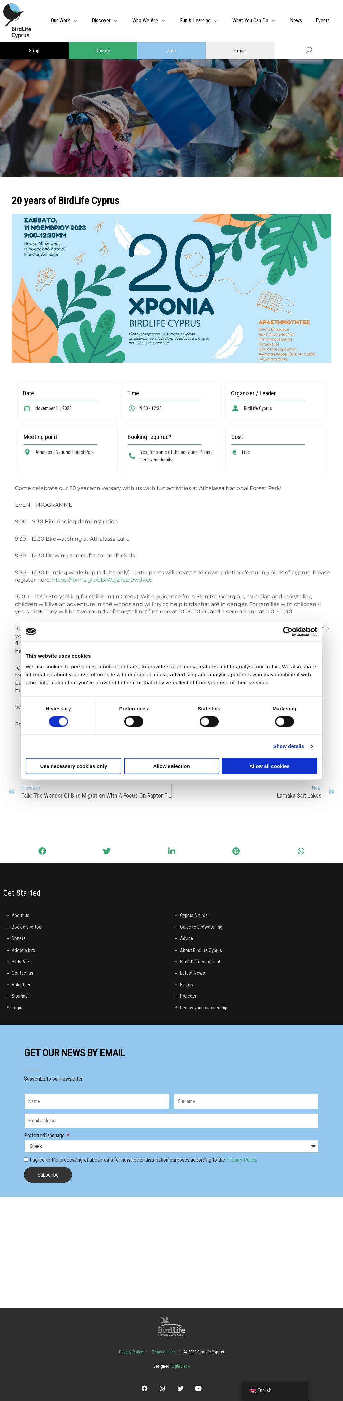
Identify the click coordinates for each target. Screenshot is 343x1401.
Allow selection (171, 766)
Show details (288, 746)
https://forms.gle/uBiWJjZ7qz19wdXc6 (102, 580)
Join (171, 51)
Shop (34, 51)
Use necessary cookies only (73, 766)
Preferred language (45, 1135)
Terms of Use (163, 1351)
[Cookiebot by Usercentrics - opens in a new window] (288, 632)
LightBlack (180, 1366)
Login (240, 51)
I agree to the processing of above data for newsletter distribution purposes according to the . (143, 1160)
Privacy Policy (241, 1160)
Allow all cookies (269, 766)
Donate (103, 51)
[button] (42, 851)
